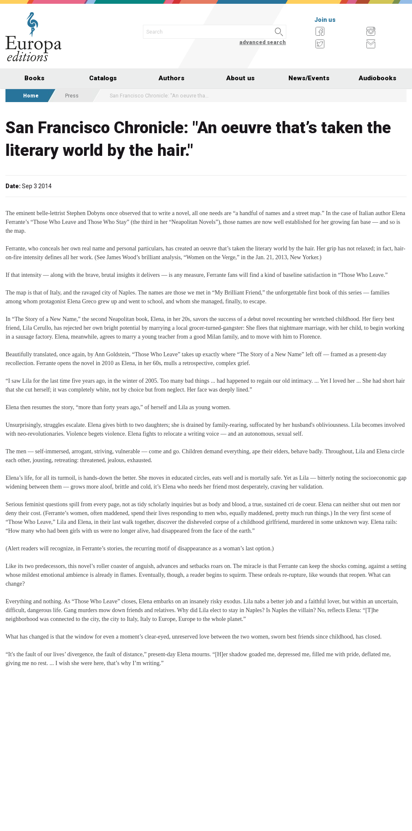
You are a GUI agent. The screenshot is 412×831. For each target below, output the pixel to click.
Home (31, 95)
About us (240, 78)
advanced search (262, 42)
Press (72, 95)
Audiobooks (377, 78)
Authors (171, 78)
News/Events (309, 78)
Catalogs (103, 78)
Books (34, 78)
